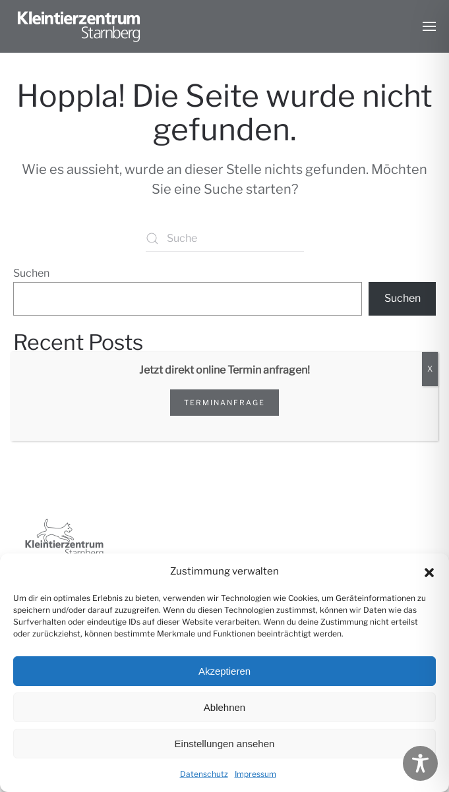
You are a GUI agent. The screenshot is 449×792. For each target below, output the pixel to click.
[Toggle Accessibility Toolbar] (420, 763)
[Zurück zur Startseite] (79, 26)
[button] (429, 571)
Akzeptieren (224, 671)
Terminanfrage (224, 402)
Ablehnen (224, 707)
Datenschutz (204, 774)
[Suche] (225, 238)
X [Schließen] (430, 369)
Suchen (31, 273)
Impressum (255, 774)
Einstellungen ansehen (225, 743)
